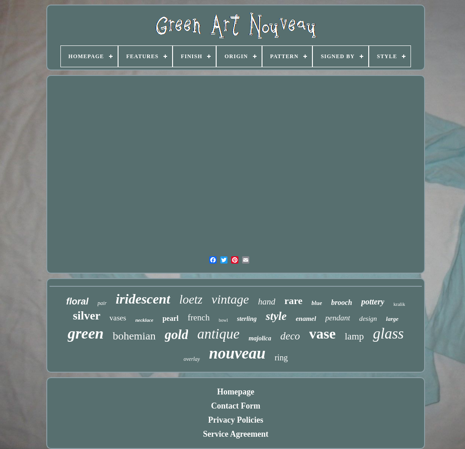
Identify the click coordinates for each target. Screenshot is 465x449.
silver (86, 315)
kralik (399, 304)
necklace (144, 320)
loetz (191, 299)
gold (176, 334)
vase (322, 333)
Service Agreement (235, 434)
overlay (191, 359)
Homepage (235, 391)
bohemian (134, 336)
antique (218, 334)
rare (293, 300)
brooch (341, 302)
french (199, 317)
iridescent (143, 298)
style (276, 316)
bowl (223, 320)
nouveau (237, 353)
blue (317, 302)
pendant (337, 318)
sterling (247, 318)
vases (117, 318)
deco (290, 336)
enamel (306, 318)
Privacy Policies (235, 419)
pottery (372, 301)
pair (102, 303)
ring (281, 357)
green (86, 333)
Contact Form (235, 405)
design (368, 318)
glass (388, 333)
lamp (354, 336)
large (392, 318)
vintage (230, 299)
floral (77, 301)
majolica (259, 338)
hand (266, 301)
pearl (171, 318)
